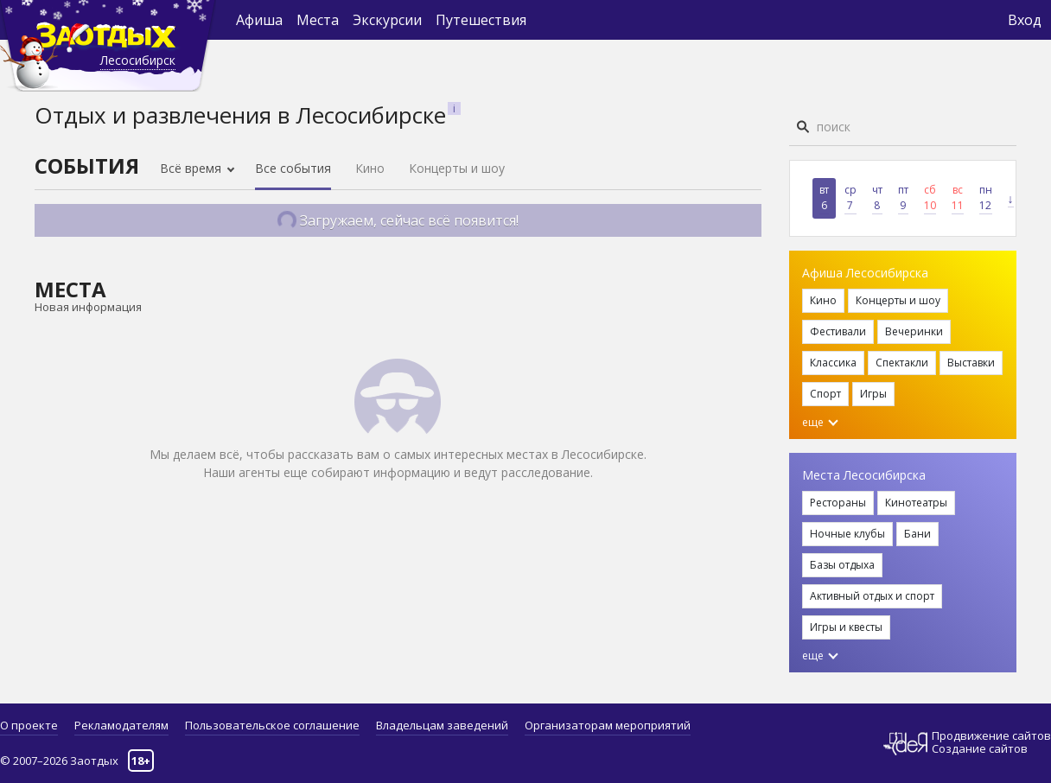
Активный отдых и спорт (872, 596)
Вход (1024, 19)
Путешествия (481, 19)
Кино (370, 168)
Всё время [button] (192, 168)
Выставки (971, 362)
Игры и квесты (846, 627)
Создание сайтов (980, 748)
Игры (873, 393)
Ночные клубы (847, 533)
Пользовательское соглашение (272, 725)
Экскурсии (387, 19)
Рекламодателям (121, 725)
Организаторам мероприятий (608, 725)
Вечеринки (914, 331)
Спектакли (902, 362)
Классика (833, 362)
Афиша (259, 19)
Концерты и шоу (457, 168)
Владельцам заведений (442, 725)
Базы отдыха (842, 564)
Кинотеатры (916, 502)
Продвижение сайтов (991, 735)
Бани (917, 533)
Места (317, 19)
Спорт (825, 393)
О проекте (29, 725)
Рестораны (838, 502)
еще (820, 422)
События (87, 165)
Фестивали (838, 331)
